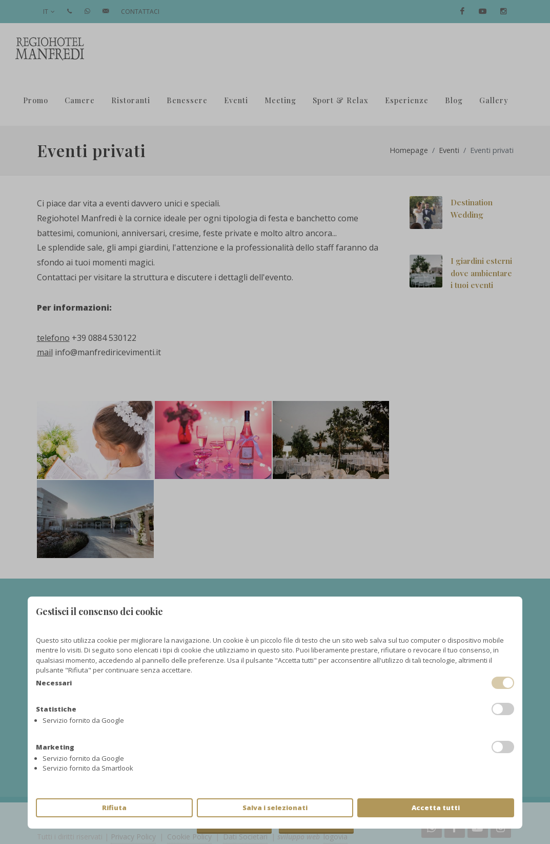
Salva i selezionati (275, 807)
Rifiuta (114, 807)
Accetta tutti (436, 807)
